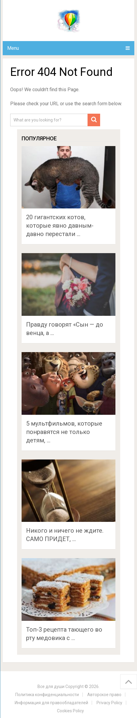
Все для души (50, 686)
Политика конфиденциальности (47, 694)
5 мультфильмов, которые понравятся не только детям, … (64, 432)
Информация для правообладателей (51, 702)
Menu (13, 48)
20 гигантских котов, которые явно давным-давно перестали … (60, 226)
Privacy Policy (109, 702)
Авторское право (104, 694)
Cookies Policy (70, 710)
